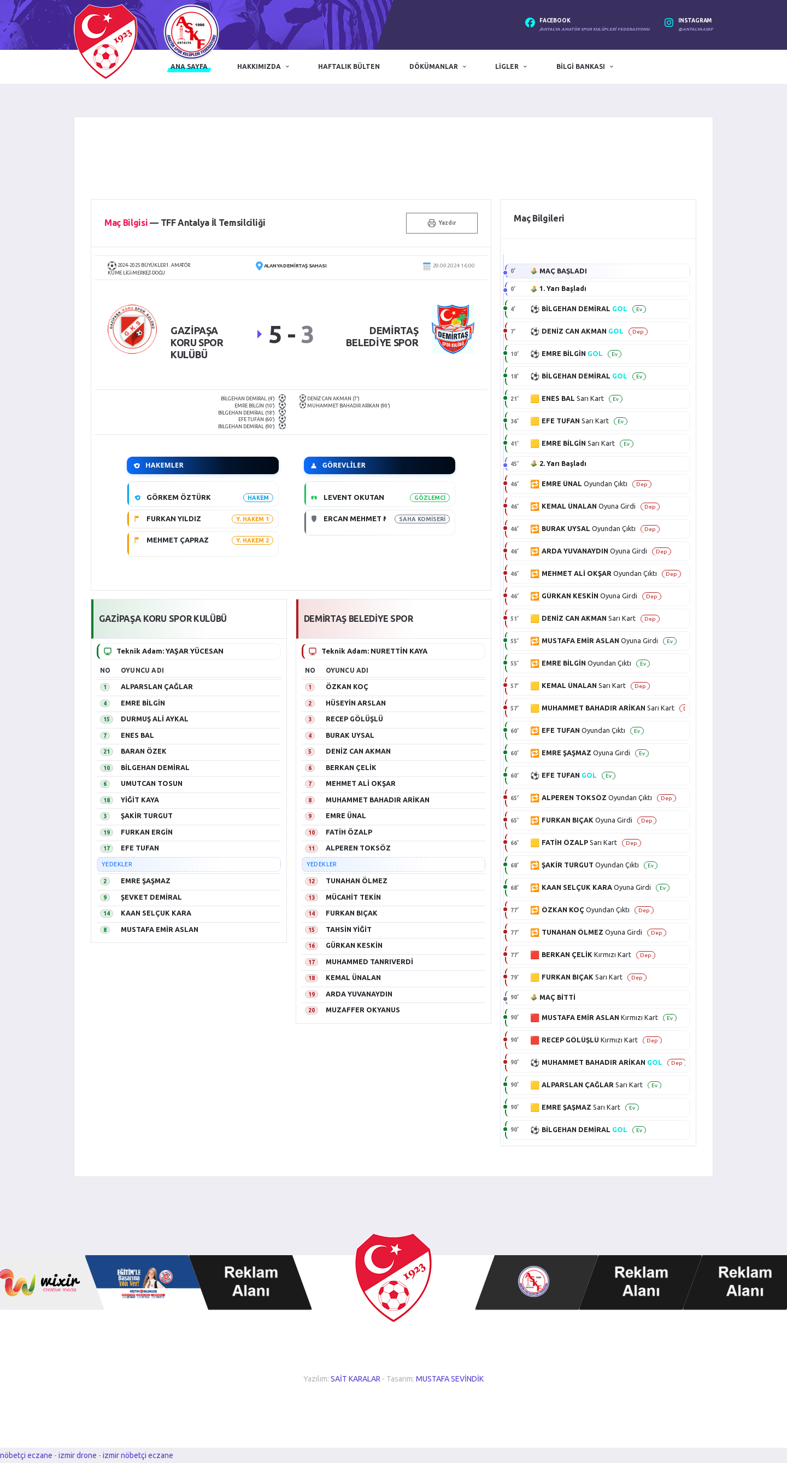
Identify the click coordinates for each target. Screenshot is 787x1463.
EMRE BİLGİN (143, 703)
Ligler (507, 66)
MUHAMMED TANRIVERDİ (369, 961)
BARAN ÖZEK (144, 751)
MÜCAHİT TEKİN (353, 897)
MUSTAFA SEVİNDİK (450, 1378)
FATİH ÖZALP (349, 832)
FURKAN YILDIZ (173, 518)
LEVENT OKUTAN (354, 497)
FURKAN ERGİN (147, 832)
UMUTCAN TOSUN (152, 783)
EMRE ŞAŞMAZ (146, 880)
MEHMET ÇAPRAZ (177, 540)
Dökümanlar (433, 66)
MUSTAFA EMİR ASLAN (159, 929)
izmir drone (77, 1455)
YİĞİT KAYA (140, 799)
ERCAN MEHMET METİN (365, 518)
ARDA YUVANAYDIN (359, 994)
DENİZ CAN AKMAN (358, 751)
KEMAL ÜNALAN (353, 977)
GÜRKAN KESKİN (354, 945)
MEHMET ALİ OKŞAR (361, 783)
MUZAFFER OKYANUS (363, 1009)
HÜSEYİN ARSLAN (356, 703)
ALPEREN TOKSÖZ (358, 848)
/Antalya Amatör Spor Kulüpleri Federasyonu (594, 29)
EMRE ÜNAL (346, 815)
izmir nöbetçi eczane (138, 1455)
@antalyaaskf (695, 29)
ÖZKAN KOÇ (347, 686)
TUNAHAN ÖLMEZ (356, 880)
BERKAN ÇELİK (351, 767)
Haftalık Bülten (349, 66)
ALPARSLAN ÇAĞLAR (157, 686)
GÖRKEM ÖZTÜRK (178, 497)
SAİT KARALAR (355, 1378)
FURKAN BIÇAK (352, 913)
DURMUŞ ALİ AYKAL (155, 718)
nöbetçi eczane (26, 1455)
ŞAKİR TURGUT (147, 815)
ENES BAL (137, 735)
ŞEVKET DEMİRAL (151, 897)
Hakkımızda (259, 66)
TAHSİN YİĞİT (349, 929)
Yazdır (441, 223)
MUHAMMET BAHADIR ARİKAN (378, 799)
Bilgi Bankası (580, 66)
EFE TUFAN (140, 848)
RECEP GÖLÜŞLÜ (354, 718)
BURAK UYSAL (350, 735)
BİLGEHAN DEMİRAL (155, 767)
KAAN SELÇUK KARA (156, 913)
